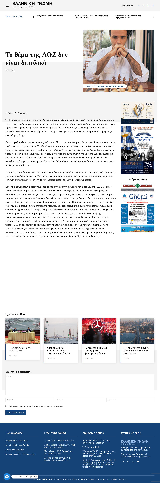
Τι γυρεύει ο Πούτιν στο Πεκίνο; (49, 16)
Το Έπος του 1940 (91, 447)
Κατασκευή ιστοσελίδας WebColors (112, 479)
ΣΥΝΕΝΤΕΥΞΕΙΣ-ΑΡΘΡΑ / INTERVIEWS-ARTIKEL (105, 86)
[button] (127, 5)
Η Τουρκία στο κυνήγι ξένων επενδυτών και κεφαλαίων (136, 350)
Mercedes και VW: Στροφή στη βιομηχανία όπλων (128, 17)
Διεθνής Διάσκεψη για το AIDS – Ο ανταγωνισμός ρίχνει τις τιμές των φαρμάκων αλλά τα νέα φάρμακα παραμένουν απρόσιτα (99, 463)
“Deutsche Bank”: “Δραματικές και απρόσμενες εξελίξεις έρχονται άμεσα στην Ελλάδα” (98, 453)
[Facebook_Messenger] (7, 476)
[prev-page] (33, 17)
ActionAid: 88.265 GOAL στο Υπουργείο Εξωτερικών (96, 441)
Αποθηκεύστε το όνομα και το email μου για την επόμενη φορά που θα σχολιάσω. (35, 406)
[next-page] (153, 17)
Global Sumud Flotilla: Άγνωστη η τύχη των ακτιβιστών (91, 17)
